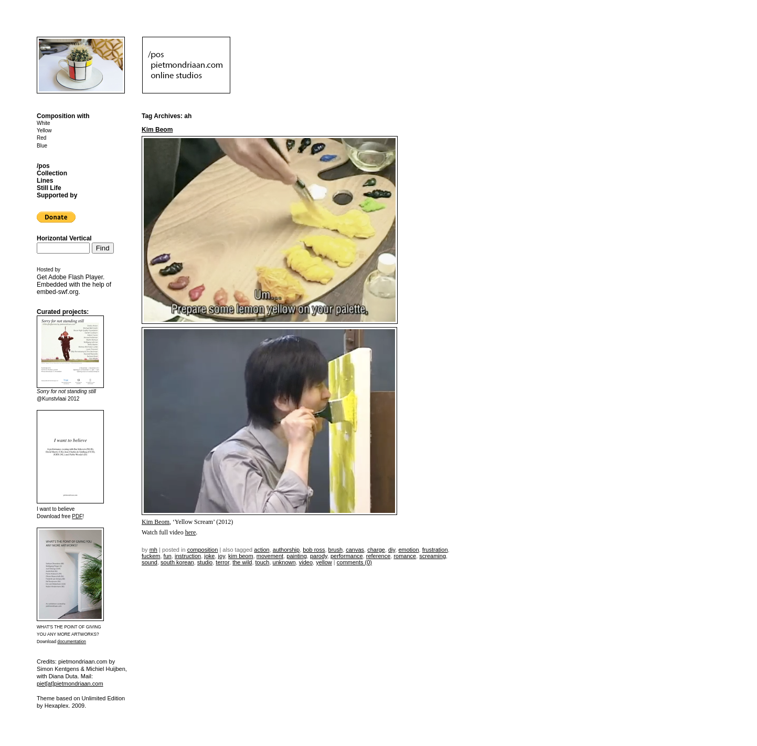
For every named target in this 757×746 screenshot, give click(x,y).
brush (335, 550)
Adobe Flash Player (75, 277)
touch (262, 562)
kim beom (240, 556)
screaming (432, 556)
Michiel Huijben (105, 669)
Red (41, 138)
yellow (324, 562)
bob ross (314, 550)
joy (221, 556)
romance (404, 556)
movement (270, 556)
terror (222, 562)
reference (378, 556)
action (261, 550)
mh (153, 550)
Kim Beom (157, 129)
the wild (242, 562)
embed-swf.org (57, 292)
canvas (355, 550)
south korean (177, 562)
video (306, 562)
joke (209, 556)
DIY (391, 550)
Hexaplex (57, 705)
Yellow (44, 130)
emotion (408, 550)
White (43, 123)
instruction (188, 556)
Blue (42, 146)
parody (318, 556)
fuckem (151, 556)
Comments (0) (354, 562)
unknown (284, 562)
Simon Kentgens (58, 669)
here (190, 532)
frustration (435, 550)
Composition (202, 550)
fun (168, 556)
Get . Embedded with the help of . (74, 285)
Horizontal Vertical (64, 238)
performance (346, 556)
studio (204, 562)
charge (376, 550)
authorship (286, 550)
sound (149, 562)
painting (296, 556)
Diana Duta (63, 676)
